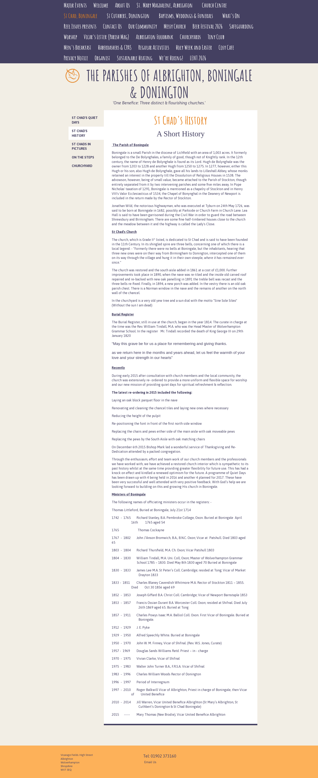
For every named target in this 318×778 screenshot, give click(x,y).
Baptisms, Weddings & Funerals (186, 15)
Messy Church (175, 26)
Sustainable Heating (134, 58)
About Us (122, 5)
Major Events (75, 5)
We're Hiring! (171, 58)
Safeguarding (241, 26)
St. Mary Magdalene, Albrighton (164, 5)
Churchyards (190, 37)
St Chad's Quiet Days (85, 120)
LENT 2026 (198, 58)
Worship (70, 37)
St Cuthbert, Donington (128, 15)
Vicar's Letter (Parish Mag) (106, 37)
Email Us (150, 762)
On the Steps (83, 157)
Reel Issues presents (80, 26)
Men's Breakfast (77, 47)
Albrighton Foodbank (154, 37)
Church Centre (214, 5)
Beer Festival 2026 (207, 26)
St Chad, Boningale (80, 15)
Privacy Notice (76, 58)
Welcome (100, 5)
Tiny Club (215, 37)
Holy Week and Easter (194, 47)
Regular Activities (153, 47)
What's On (231, 15)
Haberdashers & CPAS (115, 47)
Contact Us (112, 26)
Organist (102, 58)
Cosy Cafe (226, 47)
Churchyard (82, 166)
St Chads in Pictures (81, 146)
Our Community (142, 26)
